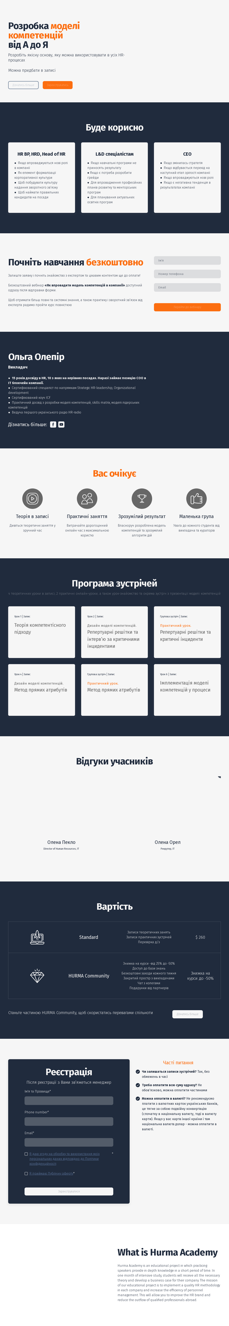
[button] (23, 85)
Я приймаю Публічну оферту (51, 1173)
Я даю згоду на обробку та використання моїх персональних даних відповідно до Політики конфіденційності (64, 1159)
